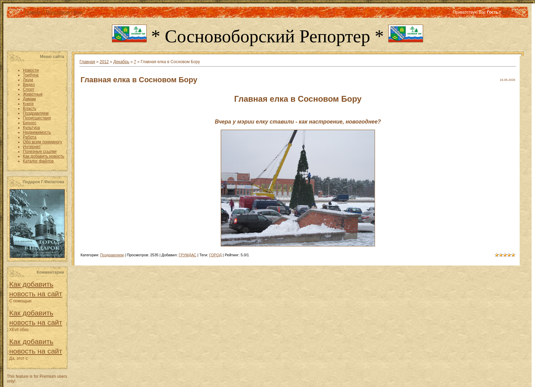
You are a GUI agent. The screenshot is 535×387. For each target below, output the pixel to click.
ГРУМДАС (188, 255)
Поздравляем (112, 255)
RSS (506, 12)
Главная (33, 12)
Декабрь (121, 61)
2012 (104, 61)
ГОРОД (215, 255)
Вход (78, 12)
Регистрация (58, 12)
